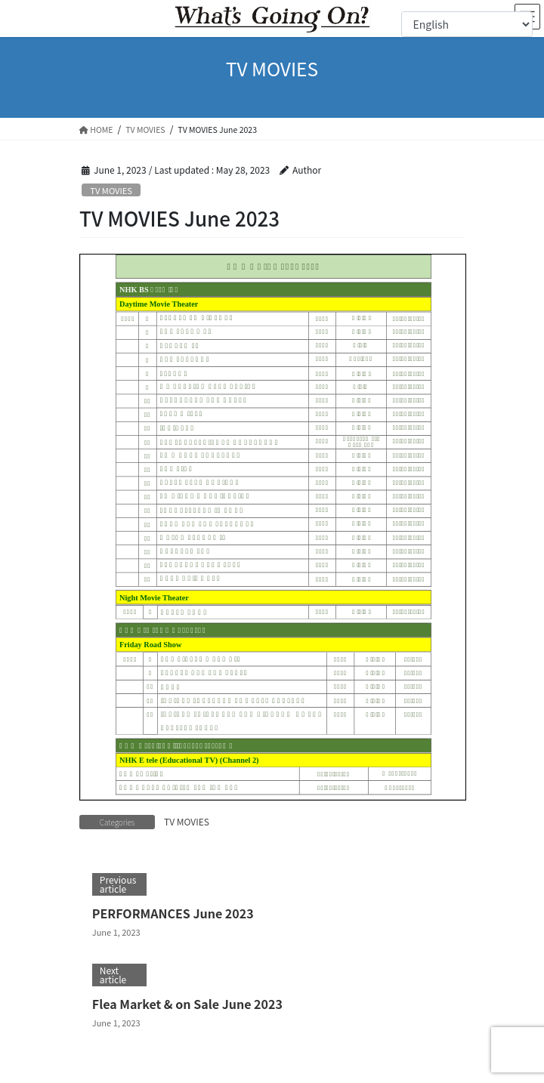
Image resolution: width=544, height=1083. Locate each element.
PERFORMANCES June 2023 (173, 913)
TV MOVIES (111, 190)
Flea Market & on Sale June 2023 (187, 1004)
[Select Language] (467, 24)
